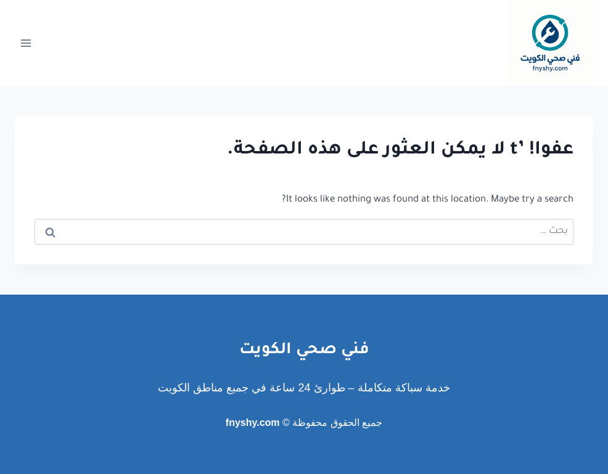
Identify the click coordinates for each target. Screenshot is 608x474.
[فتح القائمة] (26, 42)
